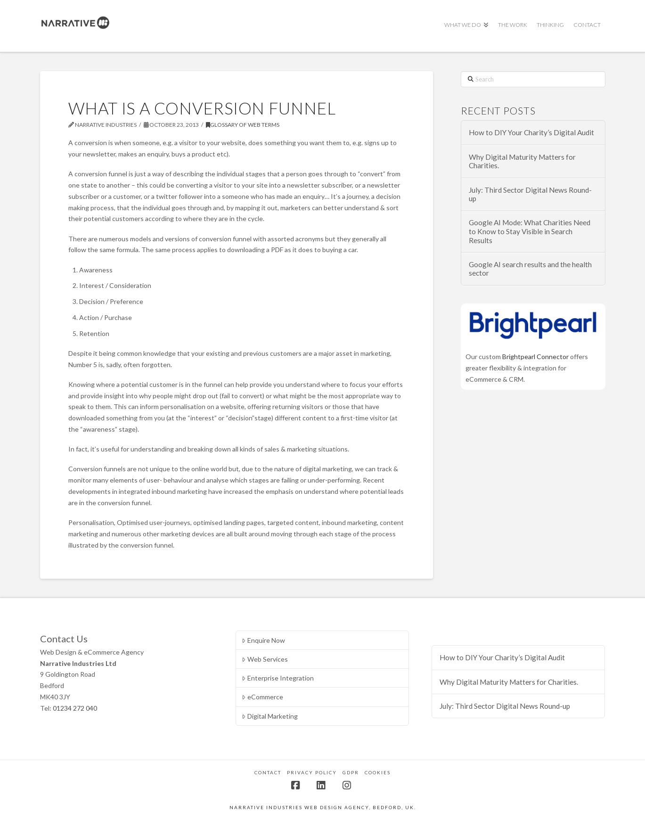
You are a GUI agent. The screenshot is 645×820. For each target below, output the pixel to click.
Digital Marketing (269, 716)
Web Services (264, 659)
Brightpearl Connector (535, 357)
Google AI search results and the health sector (530, 269)
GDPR (351, 772)
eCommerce (262, 697)
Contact (267, 772)
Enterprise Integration (277, 678)
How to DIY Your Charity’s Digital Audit (531, 132)
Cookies (378, 772)
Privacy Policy (312, 772)
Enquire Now (263, 640)
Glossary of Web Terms (242, 124)
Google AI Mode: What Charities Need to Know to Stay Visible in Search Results (529, 231)
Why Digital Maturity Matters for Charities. (522, 161)
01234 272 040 (75, 708)
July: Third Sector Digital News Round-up (530, 194)
